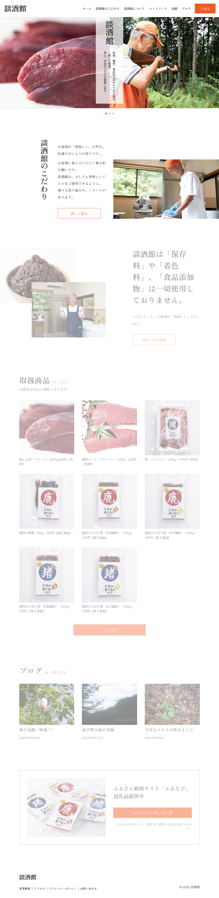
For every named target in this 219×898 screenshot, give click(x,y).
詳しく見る (79, 213)
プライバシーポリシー (63, 888)
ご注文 (62, 382)
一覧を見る (57, 672)
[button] (106, 113)
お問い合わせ (88, 888)
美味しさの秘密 (154, 339)
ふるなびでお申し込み (150, 812)
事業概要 (24, 888)
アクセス (39, 888)
